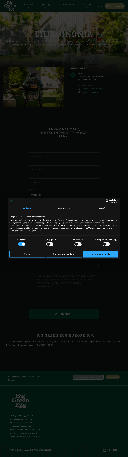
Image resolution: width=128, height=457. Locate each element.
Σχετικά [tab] (101, 208)
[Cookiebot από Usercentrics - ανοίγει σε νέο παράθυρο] (107, 201)
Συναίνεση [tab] (27, 208)
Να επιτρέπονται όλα (100, 254)
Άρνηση (27, 254)
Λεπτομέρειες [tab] (64, 208)
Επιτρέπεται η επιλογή (63, 254)
